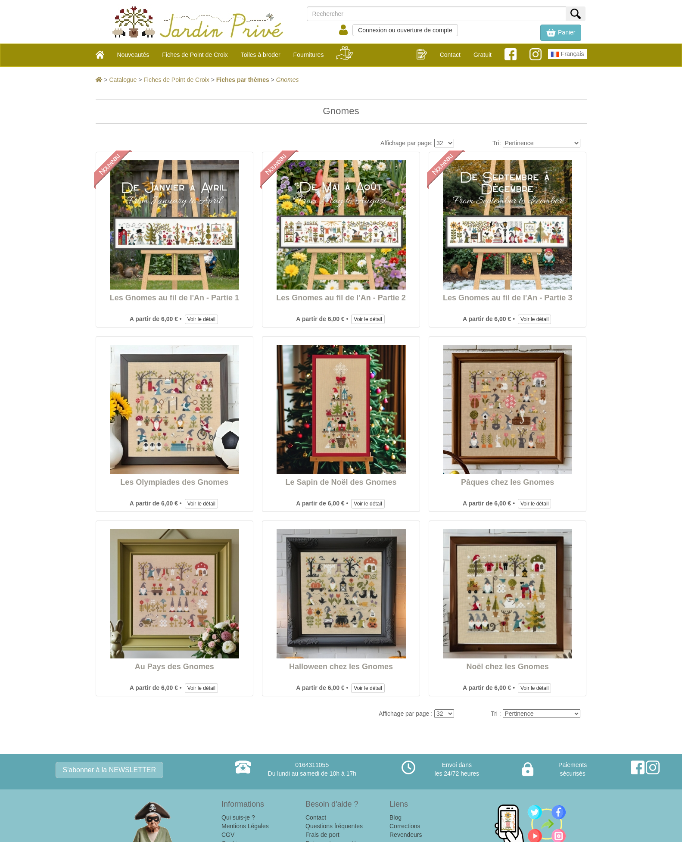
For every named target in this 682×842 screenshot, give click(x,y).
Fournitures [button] (308, 54)
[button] (560, 32)
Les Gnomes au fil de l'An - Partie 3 (507, 297)
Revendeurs (405, 834)
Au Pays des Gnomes (174, 666)
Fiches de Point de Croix (176, 79)
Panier (560, 33)
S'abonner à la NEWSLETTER (109, 769)
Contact (450, 54)
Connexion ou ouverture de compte (405, 30)
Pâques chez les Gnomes (507, 482)
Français (567, 54)
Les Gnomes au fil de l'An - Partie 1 (174, 297)
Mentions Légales (245, 826)
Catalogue (123, 79)
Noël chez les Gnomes (508, 666)
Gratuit (482, 54)
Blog (395, 817)
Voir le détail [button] (201, 319)
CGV (227, 834)
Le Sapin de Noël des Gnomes (340, 482)
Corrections (404, 826)
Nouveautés (133, 54)
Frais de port (322, 834)
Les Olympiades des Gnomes (174, 482)
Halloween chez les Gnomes (341, 666)
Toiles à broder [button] (260, 54)
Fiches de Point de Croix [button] (195, 54)
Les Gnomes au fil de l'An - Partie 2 (340, 297)
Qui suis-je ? (238, 817)
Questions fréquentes (334, 826)
